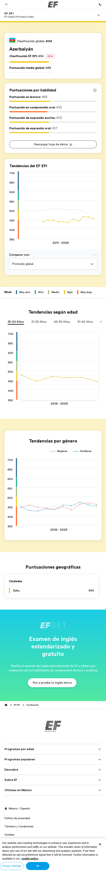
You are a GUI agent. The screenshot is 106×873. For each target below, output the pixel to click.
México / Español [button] (17, 808)
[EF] (53, 4)
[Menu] (99, 15)
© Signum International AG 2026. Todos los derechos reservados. (43, 853)
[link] (19, 15)
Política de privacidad (17, 818)
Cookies (9, 834)
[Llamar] (100, 4)
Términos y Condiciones (18, 826)
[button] (6, 4)
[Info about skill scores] (95, 90)
